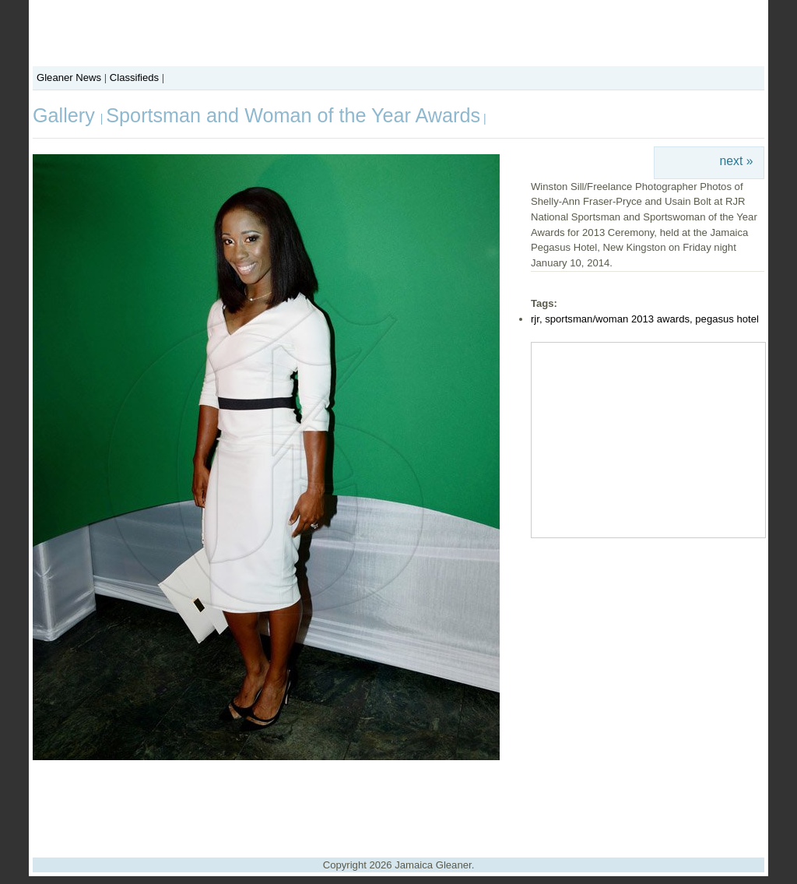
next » (736, 160)
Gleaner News (69, 77)
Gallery (66, 115)
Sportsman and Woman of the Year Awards (293, 115)
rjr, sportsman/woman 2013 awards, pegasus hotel (645, 319)
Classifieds (134, 77)
